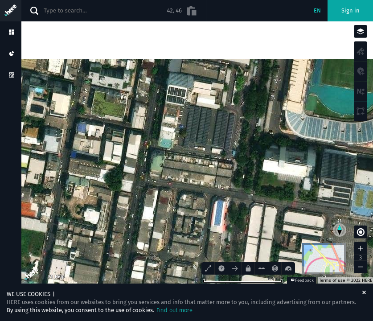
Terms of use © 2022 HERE (345, 280)
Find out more (174, 310)
